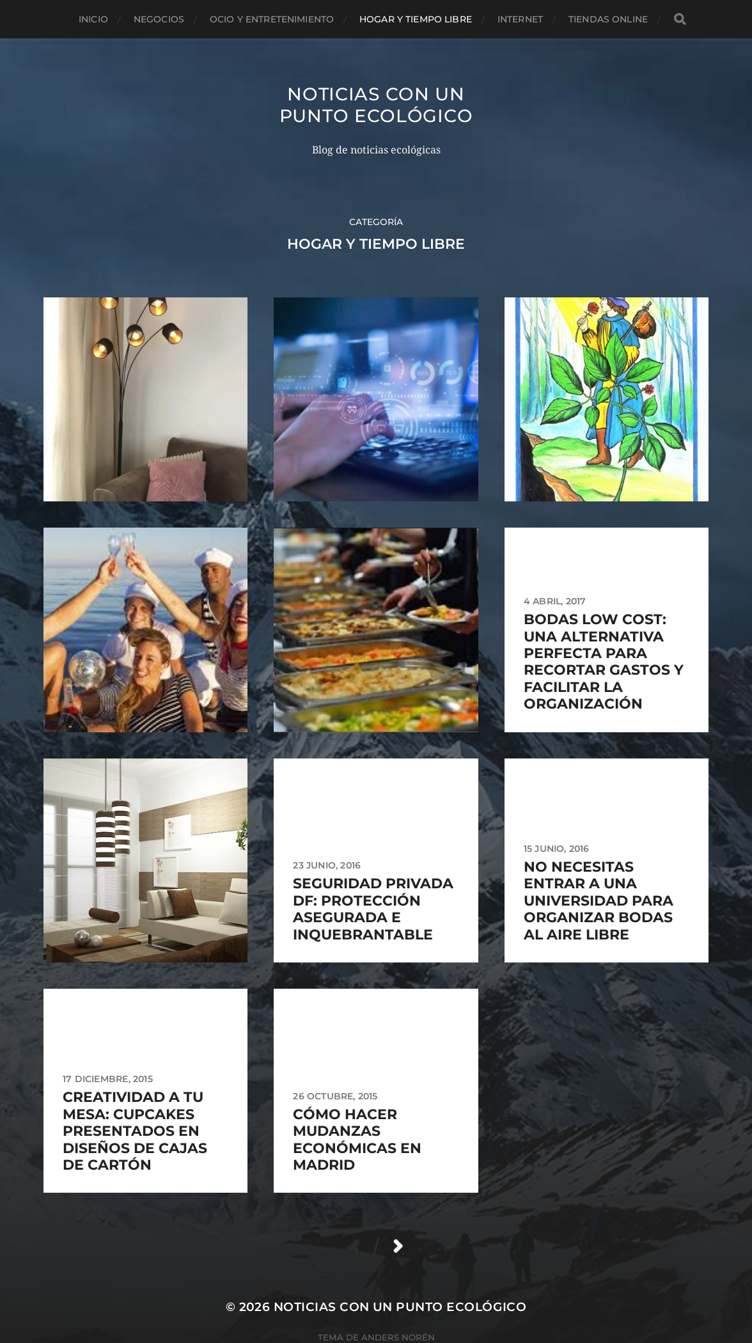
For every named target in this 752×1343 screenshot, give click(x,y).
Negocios (159, 19)
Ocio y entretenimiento (272, 19)
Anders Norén (398, 1337)
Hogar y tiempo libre (415, 19)
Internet (520, 19)
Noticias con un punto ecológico (376, 105)
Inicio (93, 19)
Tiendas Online (608, 19)
